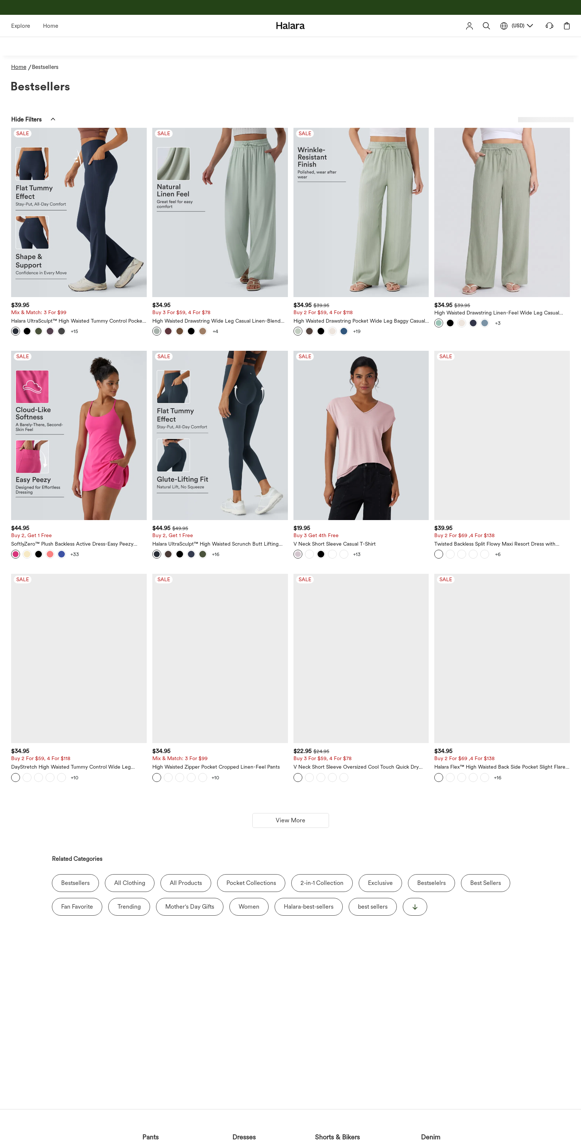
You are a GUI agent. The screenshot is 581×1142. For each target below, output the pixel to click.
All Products (186, 882)
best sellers (373, 906)
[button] (486, 26)
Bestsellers (75, 882)
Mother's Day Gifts (189, 906)
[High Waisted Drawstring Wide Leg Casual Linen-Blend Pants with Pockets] (220, 212)
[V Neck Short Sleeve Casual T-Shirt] (361, 435)
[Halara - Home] (290, 25)
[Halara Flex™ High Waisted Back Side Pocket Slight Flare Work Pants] (502, 658)
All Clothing (129, 882)
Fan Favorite (77, 906)
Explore (20, 26)
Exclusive (380, 882)
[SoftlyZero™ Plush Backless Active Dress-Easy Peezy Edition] (79, 435)
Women (249, 906)
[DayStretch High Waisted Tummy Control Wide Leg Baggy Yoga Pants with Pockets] (79, 658)
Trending (129, 906)
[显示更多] (415, 907)
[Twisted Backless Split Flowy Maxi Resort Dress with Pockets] (502, 435)
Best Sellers (485, 882)
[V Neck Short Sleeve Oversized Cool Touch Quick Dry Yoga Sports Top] (361, 658)
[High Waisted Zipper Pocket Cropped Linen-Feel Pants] (220, 658)
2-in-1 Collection (322, 882)
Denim (430, 1137)
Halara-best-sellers (308, 906)
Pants (150, 1137)
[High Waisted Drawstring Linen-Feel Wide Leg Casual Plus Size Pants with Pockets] (502, 212)
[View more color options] (74, 331)
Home (50, 26)
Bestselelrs (431, 882)
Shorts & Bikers (337, 1137)
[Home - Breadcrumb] (21, 67)
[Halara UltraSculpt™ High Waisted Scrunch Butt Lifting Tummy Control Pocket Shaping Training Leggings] (220, 435)
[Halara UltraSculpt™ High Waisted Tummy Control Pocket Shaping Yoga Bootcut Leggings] (79, 212)
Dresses (244, 1137)
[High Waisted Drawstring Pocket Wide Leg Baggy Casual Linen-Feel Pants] (361, 212)
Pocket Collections (251, 882)
